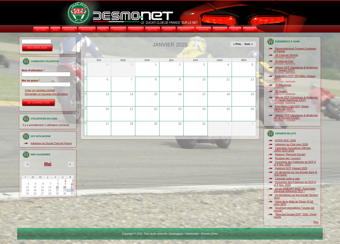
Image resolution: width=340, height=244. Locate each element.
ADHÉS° (168, 29)
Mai (47, 163)
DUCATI (249, 29)
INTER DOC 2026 (285, 140)
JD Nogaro (281, 91)
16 (64, 187)
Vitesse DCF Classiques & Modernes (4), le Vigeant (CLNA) (296, 117)
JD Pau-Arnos (283, 85)
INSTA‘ (235, 29)
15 (57, 187)
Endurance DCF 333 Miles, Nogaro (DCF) (295, 77)
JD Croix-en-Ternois (286, 55)
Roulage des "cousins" (288, 158)
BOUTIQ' (152, 29)
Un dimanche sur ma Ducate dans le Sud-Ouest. (295, 173)
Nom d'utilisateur (33, 70)
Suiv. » (249, 44)
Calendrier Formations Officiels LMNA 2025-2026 (292, 149)
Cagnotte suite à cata (287, 178)
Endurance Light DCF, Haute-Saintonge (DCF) (291, 108)
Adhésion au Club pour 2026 (291, 144)
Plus (315, 222)
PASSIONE (87, 29)
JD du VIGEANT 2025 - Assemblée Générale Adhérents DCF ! (295, 190)
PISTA (103, 29)
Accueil (41, 29)
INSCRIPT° (186, 29)
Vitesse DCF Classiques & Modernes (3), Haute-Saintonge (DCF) (296, 99)
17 (72, 187)
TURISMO (118, 29)
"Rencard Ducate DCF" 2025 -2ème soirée (295, 216)
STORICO (135, 29)
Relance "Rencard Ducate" (290, 154)
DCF (55, 29)
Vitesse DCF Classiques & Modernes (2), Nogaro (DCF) (296, 69)
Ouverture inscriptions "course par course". (294, 209)
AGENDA (69, 29)
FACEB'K (220, 29)
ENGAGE (203, 29)
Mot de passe (31, 80)
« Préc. (237, 44)
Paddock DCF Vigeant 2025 (291, 168)
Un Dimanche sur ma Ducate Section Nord (296, 196)
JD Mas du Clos (284, 61)
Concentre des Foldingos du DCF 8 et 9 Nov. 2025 (295, 163)
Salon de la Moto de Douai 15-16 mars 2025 (293, 203)
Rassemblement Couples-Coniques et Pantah (295, 50)
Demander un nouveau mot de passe (46, 94)
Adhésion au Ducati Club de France (51, 143)
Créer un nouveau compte (40, 90)
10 (72, 183)
